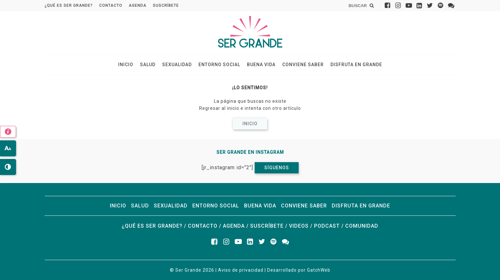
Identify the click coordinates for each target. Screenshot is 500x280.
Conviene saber (303, 64)
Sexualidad (177, 64)
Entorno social (219, 64)
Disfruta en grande (356, 64)
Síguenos (276, 167)
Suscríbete (166, 5)
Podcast (327, 226)
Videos (299, 226)
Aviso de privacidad (240, 270)
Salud (147, 64)
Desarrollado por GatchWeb (298, 270)
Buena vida (261, 64)
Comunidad (361, 226)
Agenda (137, 5)
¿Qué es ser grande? (69, 5)
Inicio (125, 64)
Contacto (110, 5)
